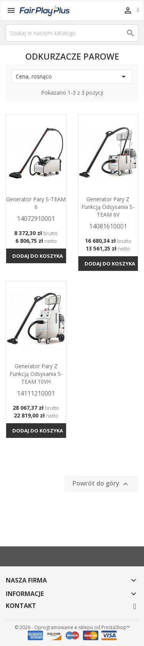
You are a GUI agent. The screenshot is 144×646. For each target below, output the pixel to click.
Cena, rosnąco (72, 76)
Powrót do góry (101, 484)
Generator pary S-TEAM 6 (36, 202)
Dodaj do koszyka (37, 255)
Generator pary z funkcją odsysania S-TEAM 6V (107, 206)
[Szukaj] (72, 33)
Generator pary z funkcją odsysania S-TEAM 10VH (36, 373)
